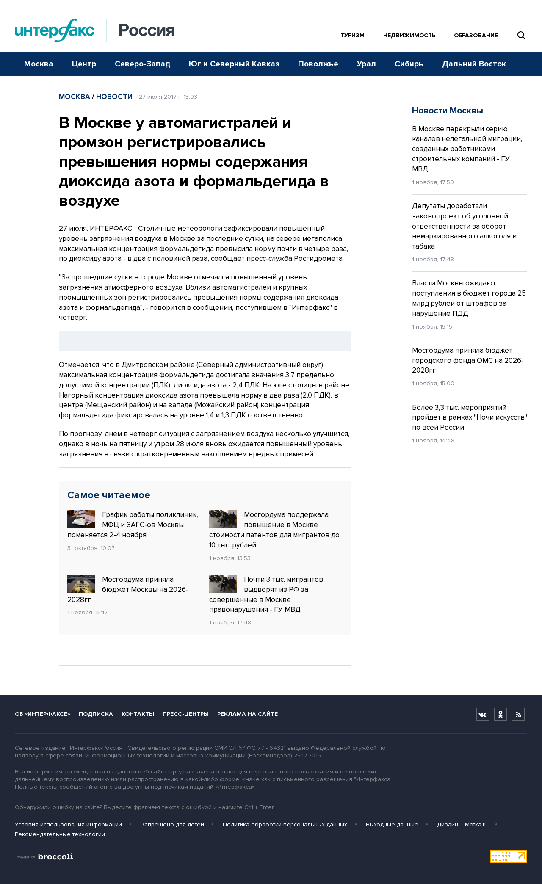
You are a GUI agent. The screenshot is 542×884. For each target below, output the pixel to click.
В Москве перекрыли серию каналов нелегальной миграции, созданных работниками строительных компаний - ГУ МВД (467, 149)
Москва (38, 64)
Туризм (352, 35)
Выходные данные (392, 824)
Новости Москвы (447, 110)
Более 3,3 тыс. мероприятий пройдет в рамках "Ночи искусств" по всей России (469, 417)
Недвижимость (409, 35)
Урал (366, 64)
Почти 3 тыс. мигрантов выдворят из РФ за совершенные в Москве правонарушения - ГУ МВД (266, 594)
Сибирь (409, 64)
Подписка (96, 714)
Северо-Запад (142, 64)
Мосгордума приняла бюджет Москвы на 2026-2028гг (127, 589)
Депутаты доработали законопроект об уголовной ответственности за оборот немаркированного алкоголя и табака (464, 226)
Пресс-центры (186, 714)
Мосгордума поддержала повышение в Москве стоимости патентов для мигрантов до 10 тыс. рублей (274, 529)
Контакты (138, 714)
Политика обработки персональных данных (285, 824)
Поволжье (318, 64)
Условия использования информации (68, 824)
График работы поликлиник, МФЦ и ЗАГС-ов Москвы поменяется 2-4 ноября (132, 524)
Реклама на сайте (247, 714)
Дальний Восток (474, 64)
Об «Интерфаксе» (42, 714)
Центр (84, 64)
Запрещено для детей (172, 824)
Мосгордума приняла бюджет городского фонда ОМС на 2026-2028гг (468, 360)
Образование (476, 35)
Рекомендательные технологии (60, 834)
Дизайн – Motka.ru (462, 824)
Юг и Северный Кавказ (234, 64)
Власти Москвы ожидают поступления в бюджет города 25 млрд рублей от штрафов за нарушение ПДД (469, 298)
